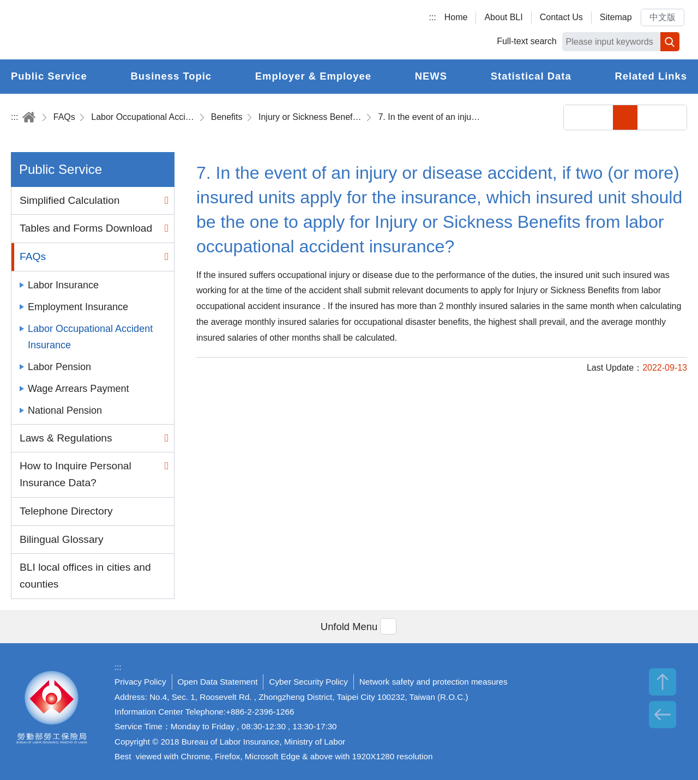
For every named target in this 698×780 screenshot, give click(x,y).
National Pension (65, 410)
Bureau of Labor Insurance (110, 30)
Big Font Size (674, 117)
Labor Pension (59, 366)
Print (600, 117)
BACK (662, 714)
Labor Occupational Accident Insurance (143, 117)
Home (456, 17)
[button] (349, 626)
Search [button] (669, 41)
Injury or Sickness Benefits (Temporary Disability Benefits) (310, 117)
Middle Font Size (649, 117)
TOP (662, 682)
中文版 (662, 17)
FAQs (64, 117)
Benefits (227, 117)
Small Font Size (625, 117)
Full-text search (526, 41)
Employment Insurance (78, 306)
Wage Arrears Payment (78, 388)
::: (432, 17)
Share (576, 117)
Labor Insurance (63, 285)
